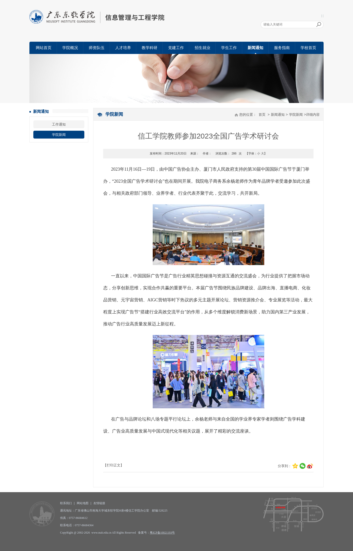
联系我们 (66, 503)
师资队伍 (96, 48)
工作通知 (59, 124)
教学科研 (149, 48)
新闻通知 (255, 48)
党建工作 (176, 48)
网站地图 (82, 503)
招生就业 (202, 48)
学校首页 (308, 48)
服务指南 (282, 48)
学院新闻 (59, 135)
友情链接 (99, 503)
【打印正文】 (113, 465)
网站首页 (43, 48)
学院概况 (70, 48)
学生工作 (229, 48)
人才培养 (123, 48)
